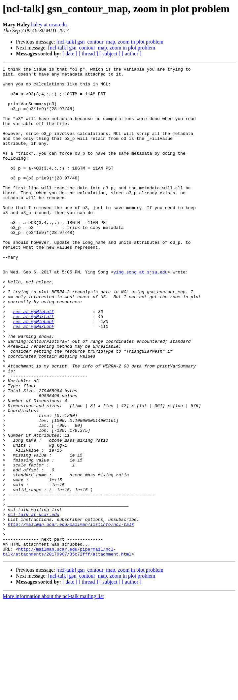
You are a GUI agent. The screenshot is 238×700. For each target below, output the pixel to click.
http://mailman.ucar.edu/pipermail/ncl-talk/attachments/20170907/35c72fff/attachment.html (67, 649)
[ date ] (69, 53)
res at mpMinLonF (33, 373)
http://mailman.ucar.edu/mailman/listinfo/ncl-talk (71, 616)
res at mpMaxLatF (33, 367)
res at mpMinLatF (33, 361)
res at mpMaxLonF (33, 379)
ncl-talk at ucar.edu (33, 604)
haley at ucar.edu (49, 24)
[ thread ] (88, 53)
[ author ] (132, 53)
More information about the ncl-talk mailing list (53, 694)
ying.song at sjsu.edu (140, 313)
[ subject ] (109, 53)
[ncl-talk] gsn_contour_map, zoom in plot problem (109, 42)
